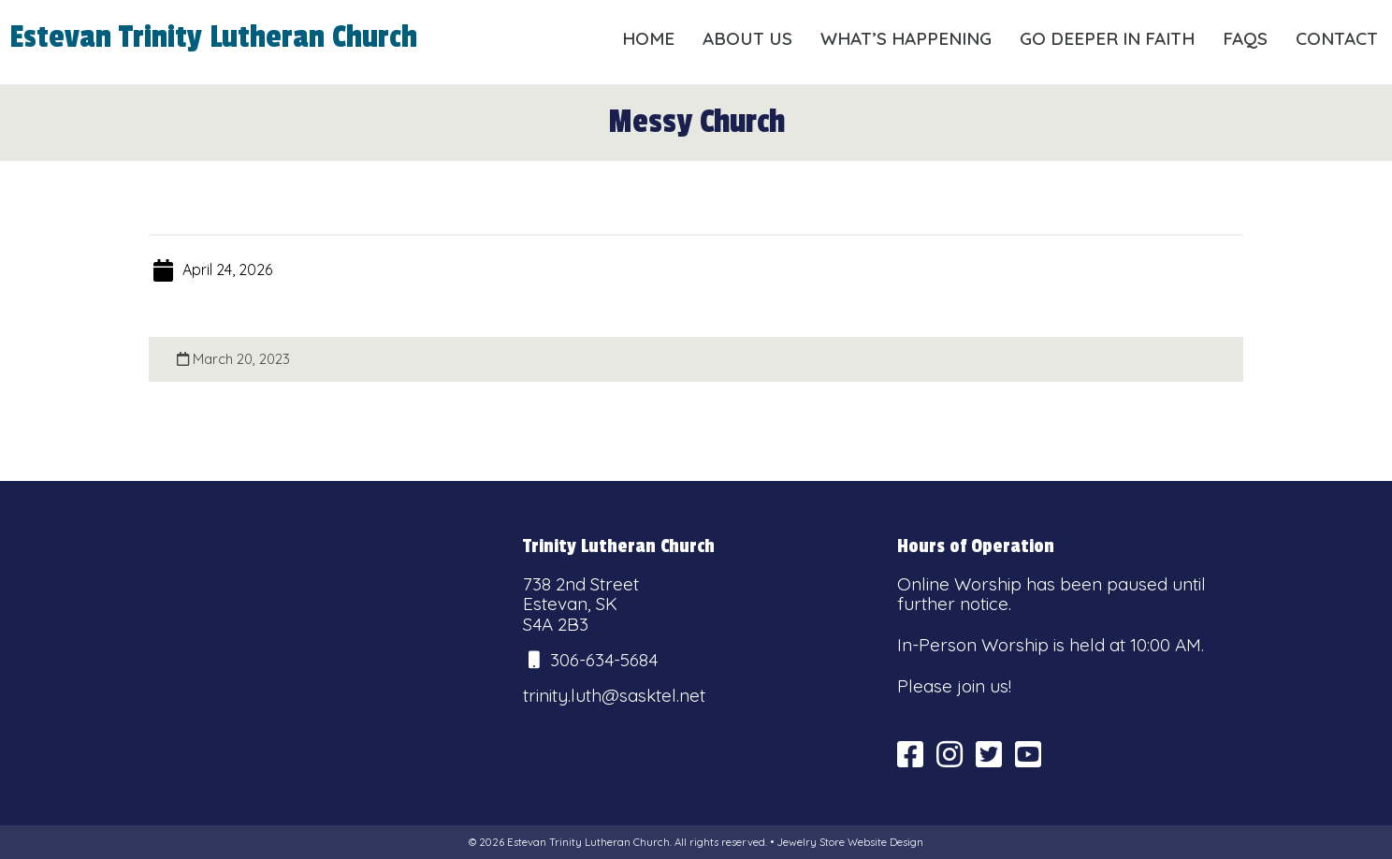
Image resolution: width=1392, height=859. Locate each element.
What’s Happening (906, 38)
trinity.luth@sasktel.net (614, 695)
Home (648, 38)
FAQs (1245, 38)
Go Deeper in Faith (1107, 38)
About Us (747, 38)
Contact (1337, 38)
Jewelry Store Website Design (849, 842)
